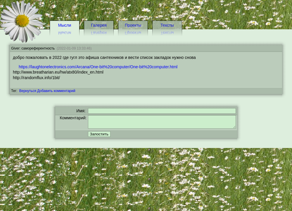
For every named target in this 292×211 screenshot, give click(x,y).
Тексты (167, 25)
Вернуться (27, 91)
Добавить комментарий (56, 91)
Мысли (64, 25)
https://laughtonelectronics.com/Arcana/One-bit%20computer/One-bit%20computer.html (98, 66)
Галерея (99, 25)
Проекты (133, 25)
